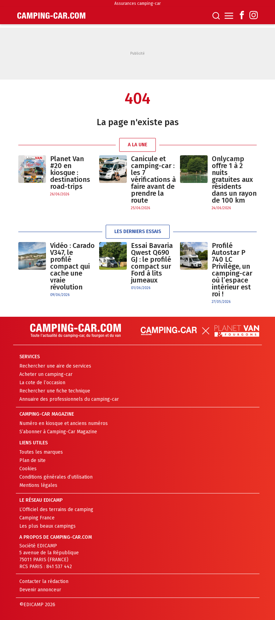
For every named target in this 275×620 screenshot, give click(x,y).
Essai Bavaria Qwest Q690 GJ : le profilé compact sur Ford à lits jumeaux (152, 262)
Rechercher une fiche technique (54, 391)
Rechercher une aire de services (55, 366)
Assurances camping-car (137, 3)
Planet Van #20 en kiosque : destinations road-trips (70, 173)
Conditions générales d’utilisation (56, 477)
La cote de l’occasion (42, 383)
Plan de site (32, 460)
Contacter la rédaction (43, 581)
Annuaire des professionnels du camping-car (69, 399)
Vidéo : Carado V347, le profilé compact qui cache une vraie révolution (72, 266)
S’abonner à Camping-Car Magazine (58, 432)
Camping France (37, 518)
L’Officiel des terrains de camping (56, 509)
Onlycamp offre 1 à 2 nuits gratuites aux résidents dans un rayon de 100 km (234, 179)
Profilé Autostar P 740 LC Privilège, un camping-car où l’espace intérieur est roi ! (232, 269)
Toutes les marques (41, 452)
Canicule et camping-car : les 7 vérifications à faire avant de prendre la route (153, 179)
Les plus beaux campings (47, 526)
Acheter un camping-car (46, 374)
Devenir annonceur (40, 590)
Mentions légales (38, 485)
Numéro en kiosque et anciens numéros (63, 423)
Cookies (28, 469)
